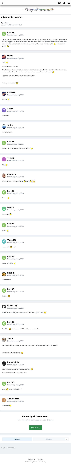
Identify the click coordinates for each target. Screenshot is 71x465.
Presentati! (18, 25)
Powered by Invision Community (35, 462)
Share (17, 439)
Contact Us (31, 459)
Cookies (40, 459)
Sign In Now (35, 428)
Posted (15, 35)
